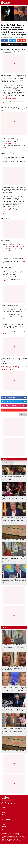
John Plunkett (4, 37)
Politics (3, 809)
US (2, 829)
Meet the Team (16, 840)
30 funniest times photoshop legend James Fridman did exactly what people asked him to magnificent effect (14, 478)
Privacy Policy (17, 837)
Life (2, 814)
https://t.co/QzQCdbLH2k (10, 246)
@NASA (17, 89)
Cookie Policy (9, 837)
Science (3, 826)
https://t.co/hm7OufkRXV (10, 209)
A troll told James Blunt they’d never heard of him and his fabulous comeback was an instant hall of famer (14, 368)
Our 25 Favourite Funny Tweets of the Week (13, 539)
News (3, 807)
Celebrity (2, 22)
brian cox (7, 22)
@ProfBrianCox (10, 392)
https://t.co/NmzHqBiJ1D (10, 143)
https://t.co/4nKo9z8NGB (10, 97)
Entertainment (5, 819)
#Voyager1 (6, 85)
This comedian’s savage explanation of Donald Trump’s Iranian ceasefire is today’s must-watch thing (14, 580)
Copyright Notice (11, 839)
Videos (3, 817)
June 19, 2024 (7, 250)
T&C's (2, 837)
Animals (3, 824)
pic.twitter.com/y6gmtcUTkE (11, 98)
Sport (3, 821)
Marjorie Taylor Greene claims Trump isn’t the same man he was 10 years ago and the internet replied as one (13, 668)
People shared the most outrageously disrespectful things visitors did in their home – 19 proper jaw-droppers (14, 498)
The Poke (9, 2)
